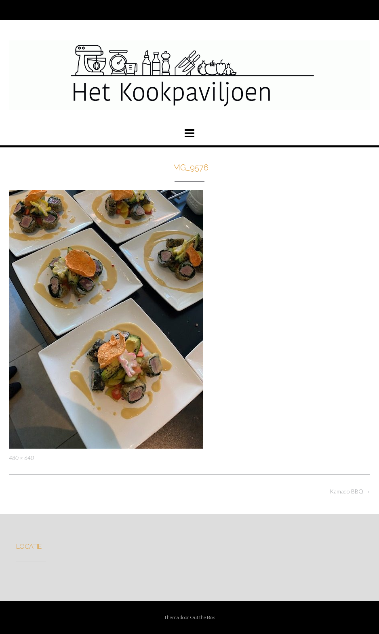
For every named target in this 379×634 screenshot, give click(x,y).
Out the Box (202, 617)
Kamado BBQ (350, 491)
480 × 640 (21, 458)
